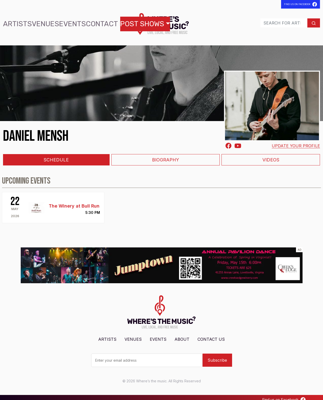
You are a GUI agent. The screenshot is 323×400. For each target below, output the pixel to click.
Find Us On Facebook (300, 4)
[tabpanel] (161, 195)
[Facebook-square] (228, 141)
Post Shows (101, 21)
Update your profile (296, 141)
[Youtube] (238, 141)
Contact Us (211, 334)
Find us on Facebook (284, 395)
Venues (33, 21)
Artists (13, 21)
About (182, 334)
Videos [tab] (270, 155)
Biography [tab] (165, 155)
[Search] (273, 20)
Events (52, 21)
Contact (73, 21)
